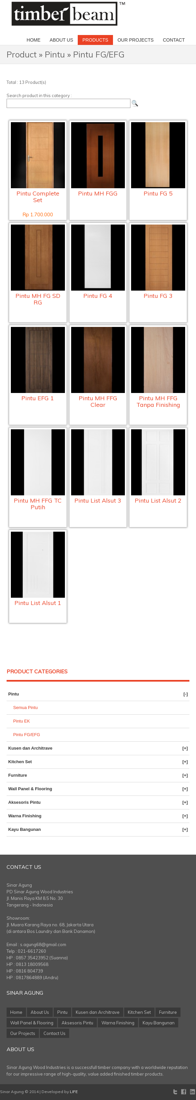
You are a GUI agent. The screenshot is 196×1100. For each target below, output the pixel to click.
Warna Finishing (98, 816)
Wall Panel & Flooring (98, 789)
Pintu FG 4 (97, 296)
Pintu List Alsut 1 (37, 603)
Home (34, 40)
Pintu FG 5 (158, 193)
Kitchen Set (98, 762)
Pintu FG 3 (158, 296)
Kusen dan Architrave (98, 748)
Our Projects (136, 40)
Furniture (98, 775)
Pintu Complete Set (37, 197)
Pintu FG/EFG (99, 54)
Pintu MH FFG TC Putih (38, 504)
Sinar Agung (25, 992)
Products (95, 40)
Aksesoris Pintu (98, 802)
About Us (61, 40)
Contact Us (24, 867)
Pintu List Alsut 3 (97, 500)
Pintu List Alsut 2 (158, 500)
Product (22, 54)
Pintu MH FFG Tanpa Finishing (158, 401)
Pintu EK (21, 721)
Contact (174, 40)
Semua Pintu (25, 707)
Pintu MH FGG (98, 193)
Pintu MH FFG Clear (98, 401)
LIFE (74, 1091)
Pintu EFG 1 (37, 398)
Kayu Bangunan (98, 829)
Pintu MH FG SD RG (37, 299)
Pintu (55, 54)
